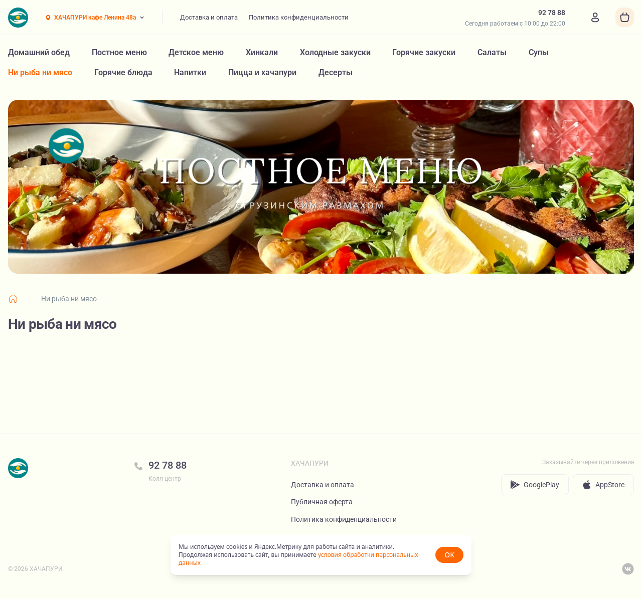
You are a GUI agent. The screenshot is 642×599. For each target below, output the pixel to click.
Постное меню (119, 52)
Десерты (335, 72)
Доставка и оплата (209, 17)
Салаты (492, 52)
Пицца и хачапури (262, 72)
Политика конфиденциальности (299, 17)
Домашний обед (39, 52)
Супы (539, 52)
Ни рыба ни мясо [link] (69, 299)
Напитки (190, 72)
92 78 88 (167, 465)
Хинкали (262, 52)
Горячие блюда (123, 72)
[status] (321, 555)
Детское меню (196, 52)
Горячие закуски (423, 52)
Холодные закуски (335, 52)
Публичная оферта (322, 502)
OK (449, 554)
